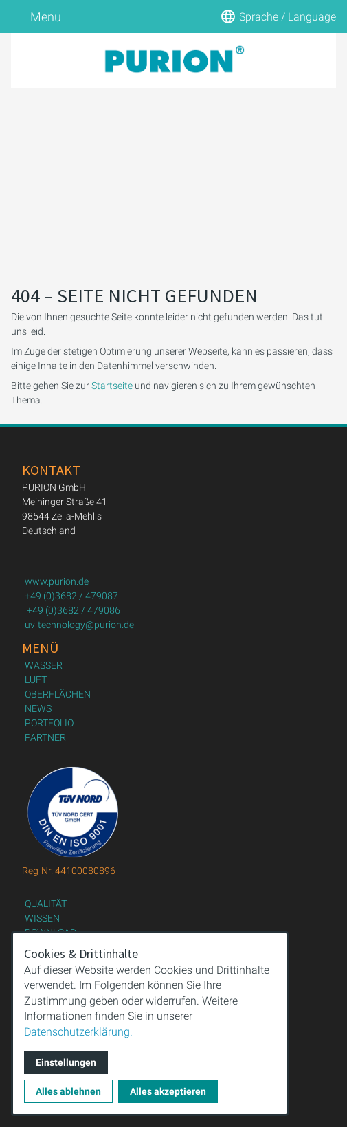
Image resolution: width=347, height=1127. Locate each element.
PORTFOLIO (49, 722)
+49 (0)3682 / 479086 (73, 610)
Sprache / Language (278, 16)
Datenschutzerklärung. (78, 1031)
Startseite (112, 385)
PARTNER (45, 737)
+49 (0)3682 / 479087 (71, 595)
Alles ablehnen (68, 1091)
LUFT (36, 679)
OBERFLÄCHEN (58, 694)
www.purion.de (57, 581)
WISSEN (42, 918)
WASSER (44, 665)
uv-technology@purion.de (79, 624)
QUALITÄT (46, 903)
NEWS (38, 708)
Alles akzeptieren (168, 1091)
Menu (36, 16)
